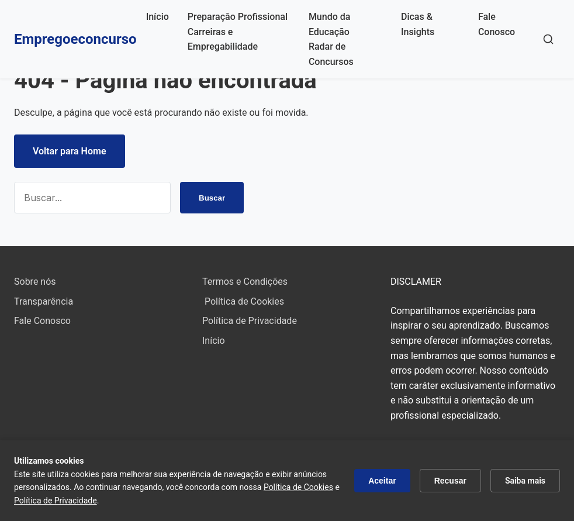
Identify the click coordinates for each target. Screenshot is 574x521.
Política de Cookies (243, 301)
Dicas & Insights (417, 24)
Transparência (43, 301)
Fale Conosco (496, 24)
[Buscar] (548, 39)
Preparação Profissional (238, 16)
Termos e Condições (245, 281)
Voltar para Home (69, 151)
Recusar (450, 480)
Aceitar (382, 480)
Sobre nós (35, 281)
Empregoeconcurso (75, 39)
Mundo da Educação (330, 24)
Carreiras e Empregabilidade (223, 39)
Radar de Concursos (331, 54)
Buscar (211, 197)
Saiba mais (525, 480)
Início (157, 16)
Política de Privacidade (249, 320)
